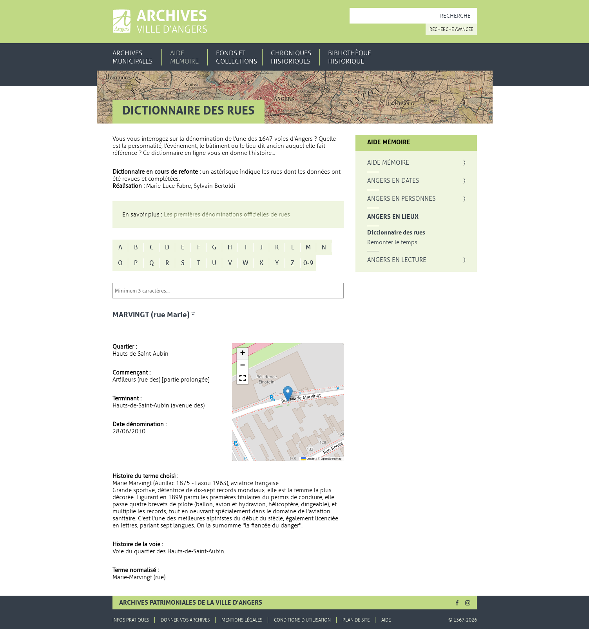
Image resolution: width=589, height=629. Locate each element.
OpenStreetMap (331, 458)
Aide (386, 620)
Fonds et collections (236, 57)
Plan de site (356, 620)
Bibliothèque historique (349, 57)
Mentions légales (241, 620)
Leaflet (308, 458)
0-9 (308, 263)
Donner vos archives (185, 620)
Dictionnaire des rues (396, 233)
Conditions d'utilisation (302, 620)
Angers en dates (393, 181)
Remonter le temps (392, 242)
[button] (288, 394)
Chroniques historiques (291, 57)
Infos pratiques (130, 620)
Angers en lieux (393, 217)
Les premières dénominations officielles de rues (227, 214)
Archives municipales (132, 57)
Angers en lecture (396, 260)
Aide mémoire (184, 57)
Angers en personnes (401, 199)
